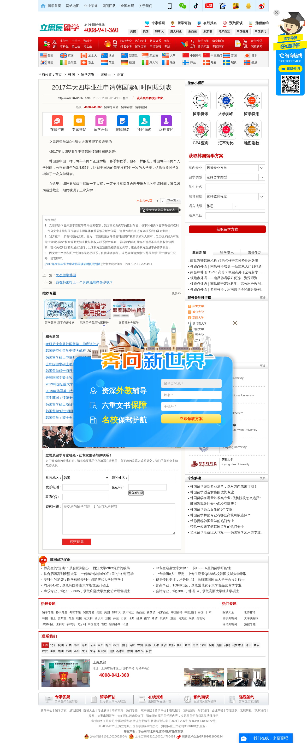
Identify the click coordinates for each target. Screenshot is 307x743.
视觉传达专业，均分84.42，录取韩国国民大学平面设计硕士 (200, 579)
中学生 (76, 41)
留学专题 (48, 612)
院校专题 (88, 612)
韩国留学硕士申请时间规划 (66, 357)
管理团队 (231, 710)
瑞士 (91, 62)
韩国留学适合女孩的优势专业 (212, 492)
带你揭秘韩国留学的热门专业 (212, 521)
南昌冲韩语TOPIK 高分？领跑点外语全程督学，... (227, 272)
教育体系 (155, 41)
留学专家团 (111, 107)
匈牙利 (81, 624)
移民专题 (61, 612)
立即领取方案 (191, 419)
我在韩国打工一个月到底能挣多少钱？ (84, 282)
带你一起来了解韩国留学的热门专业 (217, 527)
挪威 (254, 62)
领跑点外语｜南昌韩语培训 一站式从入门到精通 (226, 266)
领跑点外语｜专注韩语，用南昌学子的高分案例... (227, 289)
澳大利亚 (128, 612)
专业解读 (103, 710)
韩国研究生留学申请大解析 (66, 351)
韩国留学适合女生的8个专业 (211, 509)
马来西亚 (163, 612)
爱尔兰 (72, 62)
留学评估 (184, 23)
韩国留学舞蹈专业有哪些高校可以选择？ (220, 515)
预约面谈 (236, 23)
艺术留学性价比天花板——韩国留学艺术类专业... (227, 532)
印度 (125, 624)
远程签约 (262, 23)
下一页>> (173, 200)
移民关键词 (230, 624)
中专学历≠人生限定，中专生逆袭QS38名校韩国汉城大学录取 (201, 574)
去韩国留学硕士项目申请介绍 (67, 364)
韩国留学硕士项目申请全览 (66, 404)
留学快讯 (256, 41)
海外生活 (254, 252)
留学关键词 (230, 618)
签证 (167, 41)
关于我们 (145, 6)
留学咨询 (203, 41)
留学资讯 (227, 252)
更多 (263, 297)
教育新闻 (199, 252)
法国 (173, 62)
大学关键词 (251, 618)
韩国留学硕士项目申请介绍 (66, 371)
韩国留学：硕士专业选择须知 (67, 418)
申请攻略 (155, 46)
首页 (58, 74)
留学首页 (54, 6)
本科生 (64, 46)
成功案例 (75, 710)
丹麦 (213, 62)
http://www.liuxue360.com (74, 98)
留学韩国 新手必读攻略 (60, 311)
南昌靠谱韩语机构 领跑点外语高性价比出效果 (224, 261)
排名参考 (126, 46)
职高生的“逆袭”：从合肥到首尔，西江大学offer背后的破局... (88, 568)
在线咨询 (57, 129)
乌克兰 (182, 618)
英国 (71, 55)
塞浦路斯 (115, 624)
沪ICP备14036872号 (202, 721)
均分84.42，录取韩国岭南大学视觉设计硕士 (76, 585)
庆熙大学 (227, 459)
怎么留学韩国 (66, 275)
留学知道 (203, 46)
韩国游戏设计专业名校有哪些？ (213, 504)
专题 (167, 46)
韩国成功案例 (60, 560)
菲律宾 (70, 624)
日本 (254, 55)
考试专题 (75, 612)
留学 (112, 715)
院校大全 (126, 41)
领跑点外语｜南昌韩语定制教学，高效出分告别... (227, 284)
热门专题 (229, 604)
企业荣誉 (91, 6)
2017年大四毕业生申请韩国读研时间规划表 (73, 264)
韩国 (50, 62)
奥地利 (200, 618)
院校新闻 (256, 46)
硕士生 (76, 46)
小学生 (64, 41)
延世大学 (198, 306)
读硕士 (106, 74)
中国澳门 (216, 55)
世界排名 (250, 612)
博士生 (87, 46)
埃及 (192, 618)
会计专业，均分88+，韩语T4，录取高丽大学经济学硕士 (197, 591)
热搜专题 (48, 604)
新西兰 (133, 55)
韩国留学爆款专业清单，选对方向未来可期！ (223, 486)
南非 (147, 618)
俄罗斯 (164, 618)
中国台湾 (93, 624)
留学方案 (141, 46)
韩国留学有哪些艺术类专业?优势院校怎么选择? (225, 498)
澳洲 (111, 55)
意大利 (153, 62)
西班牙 (99, 618)
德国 (132, 62)
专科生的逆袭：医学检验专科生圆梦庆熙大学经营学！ (84, 579)
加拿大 (92, 55)
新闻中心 (46, 710)
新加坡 (153, 55)
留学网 (168, 715)
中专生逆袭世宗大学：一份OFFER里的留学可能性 (193, 568)
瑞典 (234, 62)
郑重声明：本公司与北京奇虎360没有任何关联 (153, 731)
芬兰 (193, 62)
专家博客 (218, 46)
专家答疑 (158, 23)
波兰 (173, 618)
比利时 (60, 624)
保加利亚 (48, 624)
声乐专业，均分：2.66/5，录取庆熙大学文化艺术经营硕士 (87, 591)
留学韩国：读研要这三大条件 (67, 398)
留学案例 (141, 107)
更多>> (176, 293)
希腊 (155, 618)
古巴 (104, 624)
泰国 (234, 55)
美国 (50, 55)
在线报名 (210, 23)
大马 (173, 55)
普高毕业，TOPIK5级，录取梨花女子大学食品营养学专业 (199, 585)
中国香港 (196, 55)
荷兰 (111, 62)
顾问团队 (109, 6)
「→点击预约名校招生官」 (148, 98)
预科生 (87, 41)
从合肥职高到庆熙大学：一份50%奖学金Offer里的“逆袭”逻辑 (89, 574)
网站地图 (72, 6)
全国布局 (127, 6)
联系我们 (260, 710)
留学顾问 (218, 41)
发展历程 (246, 710)
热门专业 (141, 41)
